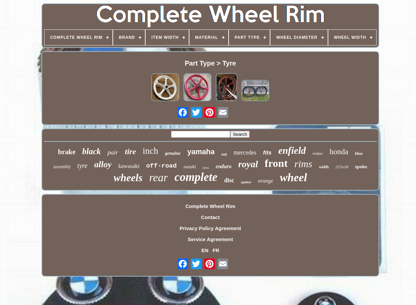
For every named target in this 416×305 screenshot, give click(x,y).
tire (130, 151)
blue (359, 153)
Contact (210, 217)
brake (67, 152)
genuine (173, 153)
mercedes (245, 152)
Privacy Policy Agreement (210, 228)
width (324, 167)
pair (112, 152)
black (91, 151)
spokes (246, 182)
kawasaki (128, 166)
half (224, 154)
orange (265, 181)
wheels (128, 178)
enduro (224, 166)
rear (158, 178)
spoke (361, 166)
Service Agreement (210, 239)
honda (338, 151)
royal (248, 164)
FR (216, 250)
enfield (292, 150)
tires (205, 168)
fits (267, 152)
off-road (161, 166)
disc (229, 180)
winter (318, 153)
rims (303, 163)
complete (195, 177)
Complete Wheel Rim (210, 206)
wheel (293, 177)
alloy (102, 164)
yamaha (201, 151)
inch (150, 151)
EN (205, 250)
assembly (62, 166)
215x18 (341, 166)
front (276, 163)
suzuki (189, 166)
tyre (82, 165)
